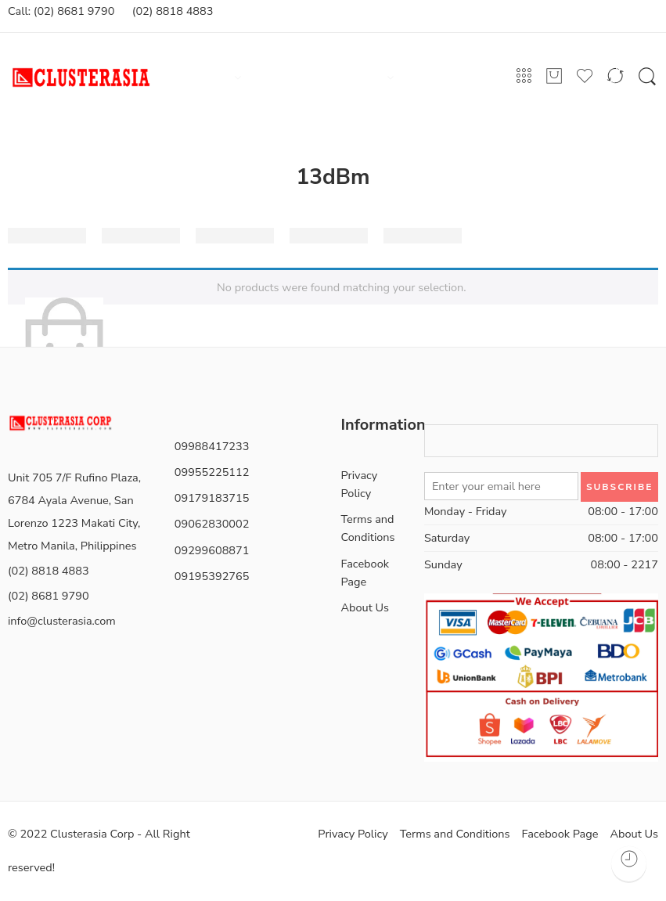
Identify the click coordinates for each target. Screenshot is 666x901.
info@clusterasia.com (62, 621)
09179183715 (212, 498)
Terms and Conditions (368, 528)
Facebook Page (365, 572)
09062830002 (212, 524)
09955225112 (212, 472)
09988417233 (212, 446)
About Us (365, 607)
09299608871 (212, 550)
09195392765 (212, 576)
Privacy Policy (359, 484)
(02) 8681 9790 (48, 596)
